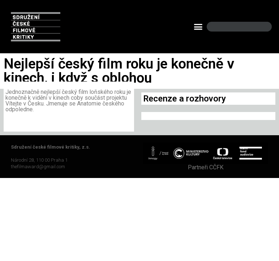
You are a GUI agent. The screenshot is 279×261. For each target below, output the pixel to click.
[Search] (260, 27)
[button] (198, 27)
